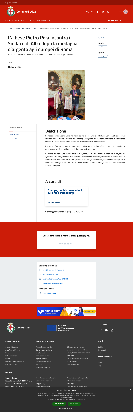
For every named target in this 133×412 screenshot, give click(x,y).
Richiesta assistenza (43, 386)
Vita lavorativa (41, 353)
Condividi (102, 38)
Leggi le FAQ (40, 383)
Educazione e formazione (75, 347)
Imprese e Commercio (43, 355)
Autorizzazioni (72, 361)
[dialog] (66, 399)
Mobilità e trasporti (43, 367)
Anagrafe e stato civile (44, 347)
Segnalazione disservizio (44, 380)
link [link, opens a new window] (85, 399)
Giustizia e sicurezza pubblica (77, 350)
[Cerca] (125, 11)
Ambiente (70, 355)
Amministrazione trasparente (77, 378)
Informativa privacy (74, 380)
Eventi (100, 362)
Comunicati (26, 28)
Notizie (100, 347)
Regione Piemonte (11, 2)
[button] (66, 408)
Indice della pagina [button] (16, 128)
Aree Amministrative (12, 350)
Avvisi (100, 353)
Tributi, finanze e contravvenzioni (79, 352)
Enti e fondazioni (11, 355)
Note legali (71, 383)
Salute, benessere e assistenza (78, 358)
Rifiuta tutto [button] (74, 404)
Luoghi (100, 365)
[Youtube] (100, 11)
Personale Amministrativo (14, 361)
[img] (31, 127)
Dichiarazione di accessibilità (77, 386)
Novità (17, 28)
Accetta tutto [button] (59, 404)
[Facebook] (95, 11)
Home (10, 28)
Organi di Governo (11, 347)
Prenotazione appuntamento (46, 378)
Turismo (39, 364)
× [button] (130, 389)
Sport (35, 28)
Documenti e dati (11, 364)
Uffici (7, 353)
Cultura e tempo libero (44, 350)
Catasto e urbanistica (43, 361)
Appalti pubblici (41, 358)
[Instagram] (106, 11)
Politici (7, 358)
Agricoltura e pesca (73, 364)
